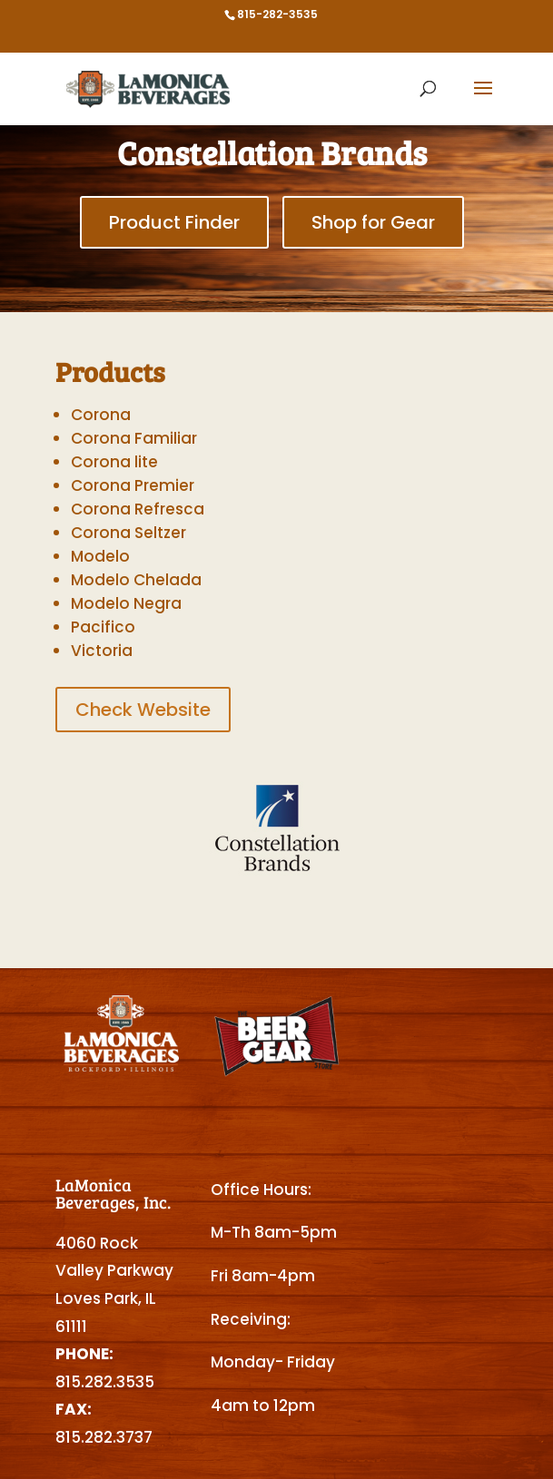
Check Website (143, 709)
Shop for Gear (373, 222)
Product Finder (174, 222)
